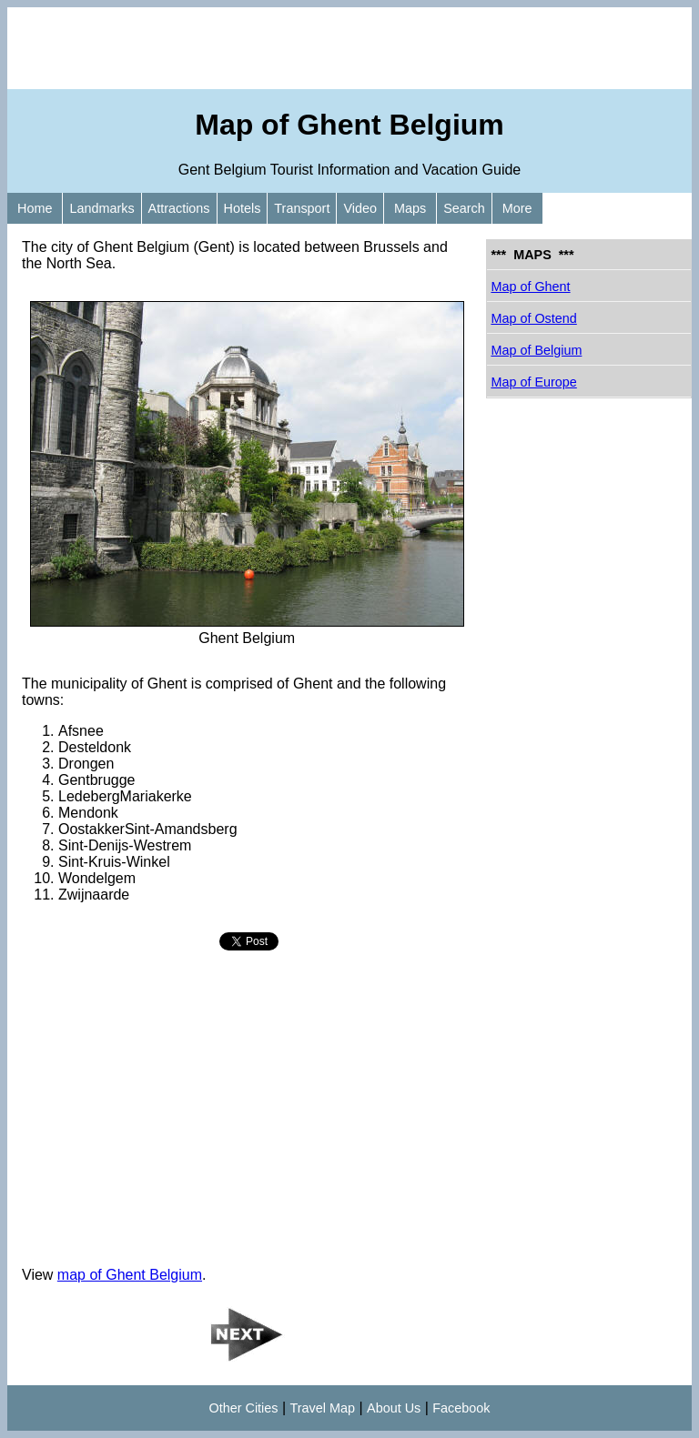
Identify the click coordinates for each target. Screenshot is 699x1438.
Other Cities (244, 1408)
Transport (301, 208)
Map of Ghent (530, 286)
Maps (410, 208)
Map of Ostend (533, 318)
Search (464, 208)
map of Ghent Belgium (129, 1274)
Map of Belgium (536, 350)
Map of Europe (533, 382)
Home (35, 208)
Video (360, 208)
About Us (393, 1408)
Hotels (242, 208)
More (517, 208)
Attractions (179, 208)
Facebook (461, 1408)
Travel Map (322, 1408)
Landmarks (101, 208)
